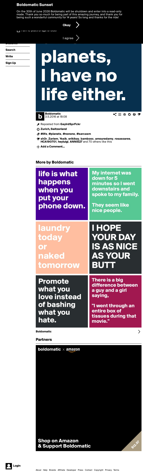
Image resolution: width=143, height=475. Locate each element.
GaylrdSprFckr (70, 124)
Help (45, 470)
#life (44, 134)
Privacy (108, 470)
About (38, 470)
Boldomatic (53, 113)
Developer (71, 470)
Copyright (98, 470)
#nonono (69, 134)
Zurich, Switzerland (54, 129)
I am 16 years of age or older (39, 30)
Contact (88, 470)
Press (80, 470)
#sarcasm (84, 134)
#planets (55, 134)
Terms (116, 470)
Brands (52, 470)
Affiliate (61, 470)
